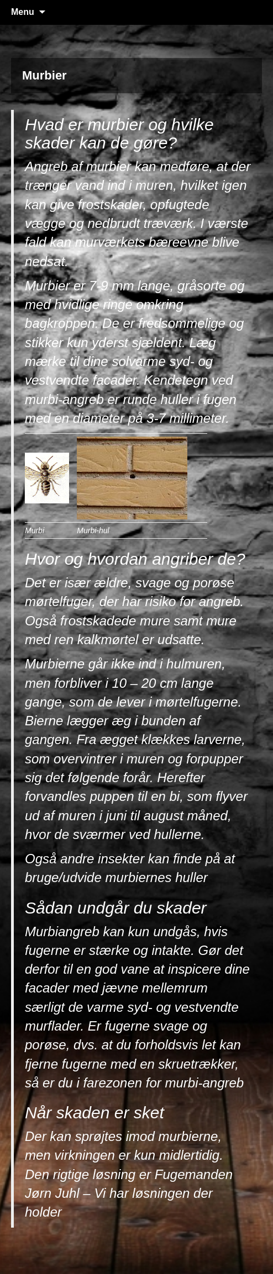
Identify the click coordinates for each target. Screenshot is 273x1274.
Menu (22, 12)
